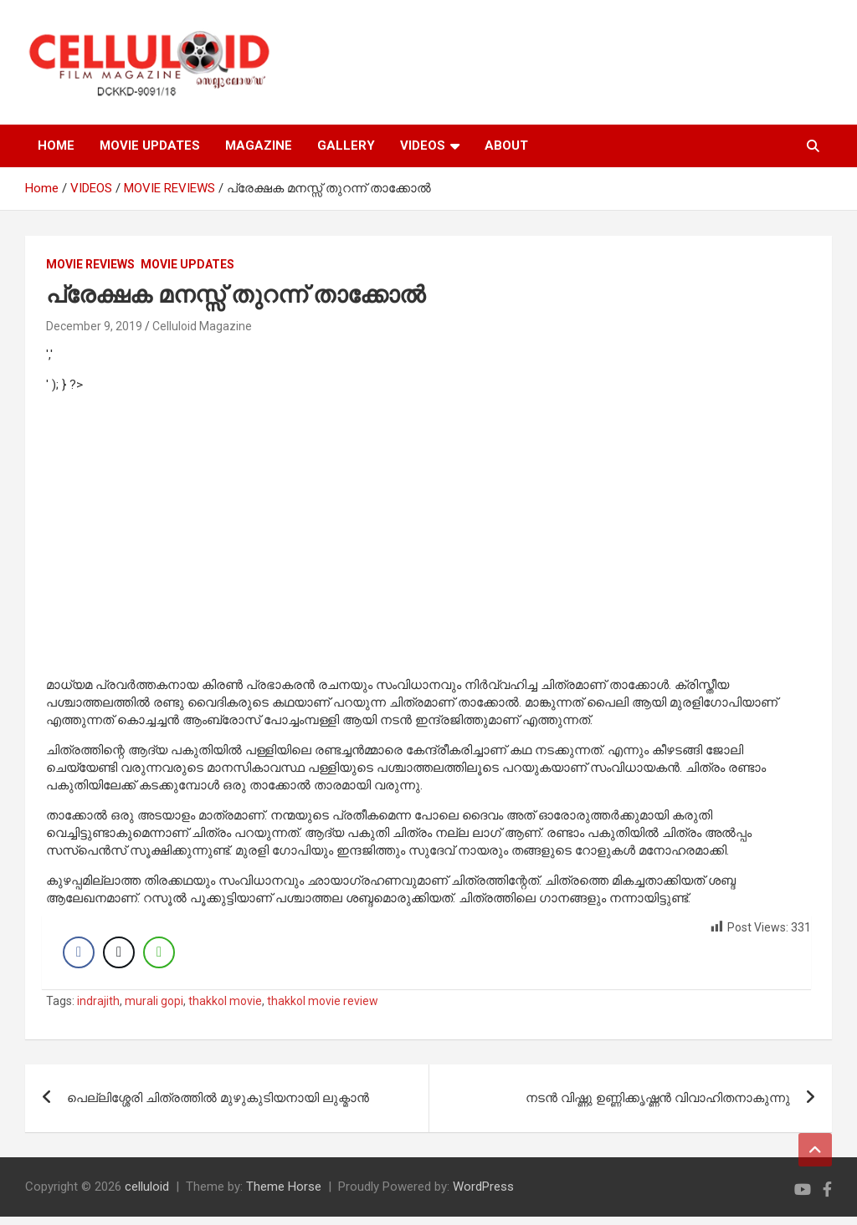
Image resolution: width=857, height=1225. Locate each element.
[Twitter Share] (123, 956)
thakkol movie (225, 1009)
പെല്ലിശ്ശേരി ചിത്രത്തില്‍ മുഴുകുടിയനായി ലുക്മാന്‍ (218, 1106)
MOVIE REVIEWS (90, 264)
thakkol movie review (322, 1009)
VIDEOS (422, 145)
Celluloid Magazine (202, 326)
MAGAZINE (258, 145)
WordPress (483, 1194)
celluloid (147, 1194)
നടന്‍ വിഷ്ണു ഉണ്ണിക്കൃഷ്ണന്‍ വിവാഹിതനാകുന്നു (658, 1106)
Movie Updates (187, 264)
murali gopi (154, 1009)
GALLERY (346, 145)
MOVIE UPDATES (150, 145)
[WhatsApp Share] (163, 956)
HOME (56, 145)
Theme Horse (283, 1194)
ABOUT (506, 145)
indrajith (98, 1009)
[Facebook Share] (83, 956)
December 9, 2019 (94, 326)
